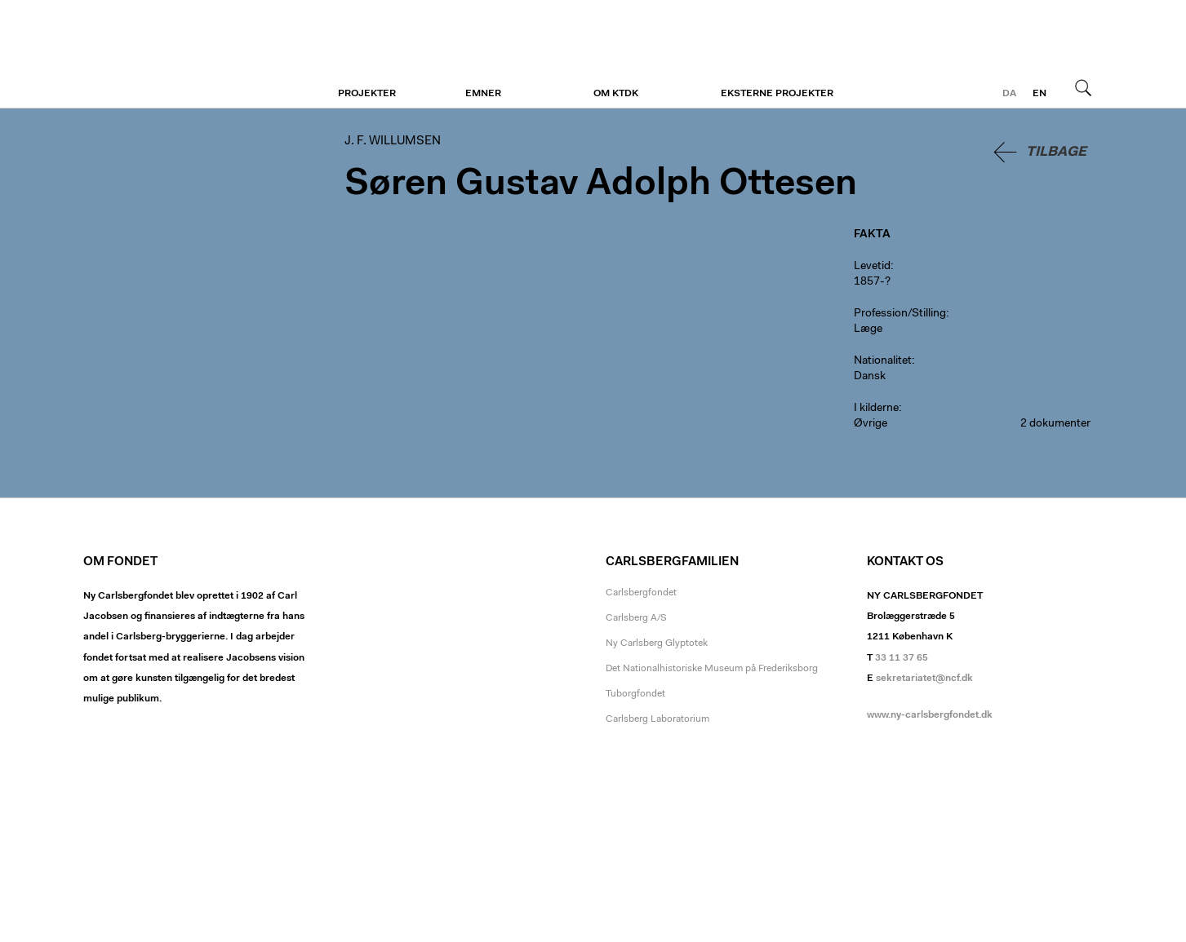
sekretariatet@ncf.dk (924, 678)
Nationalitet (883, 361)
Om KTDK (615, 94)
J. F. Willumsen (183, 55)
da (1009, 94)
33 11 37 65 (901, 658)
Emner (483, 94)
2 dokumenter (1055, 424)
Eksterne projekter (777, 94)
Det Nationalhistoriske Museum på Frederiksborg (712, 669)
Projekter (367, 94)
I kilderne (876, 408)
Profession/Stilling (900, 314)
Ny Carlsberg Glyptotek (657, 643)
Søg (1083, 87)
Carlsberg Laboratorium (657, 719)
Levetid (872, 266)
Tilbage (1056, 152)
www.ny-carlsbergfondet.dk (930, 715)
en (1039, 94)
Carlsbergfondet (641, 593)
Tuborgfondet (635, 694)
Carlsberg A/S (636, 618)
